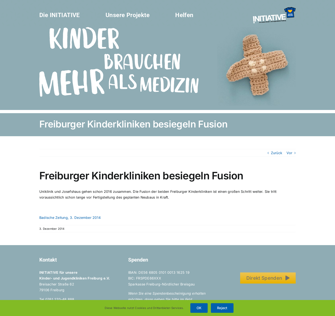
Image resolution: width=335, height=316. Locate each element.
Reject (222, 308)
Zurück (276, 153)
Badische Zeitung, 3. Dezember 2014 (70, 217)
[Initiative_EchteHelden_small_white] (274, 9)
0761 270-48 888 (59, 299)
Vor (289, 153)
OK (199, 308)
